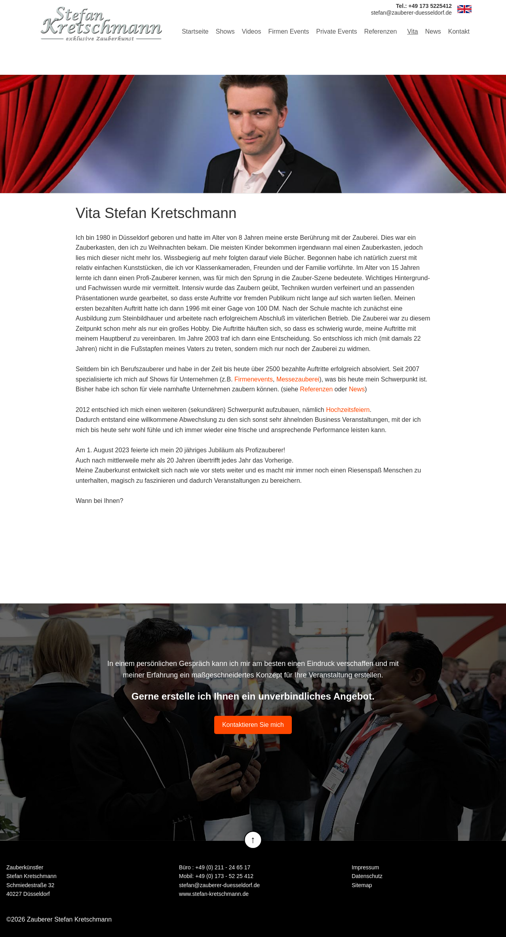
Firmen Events (288, 31)
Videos (251, 31)
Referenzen (380, 31)
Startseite (195, 31)
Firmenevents (253, 379)
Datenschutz (367, 876)
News (433, 31)
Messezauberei (298, 379)
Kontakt (459, 31)
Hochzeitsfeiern (347, 409)
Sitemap (362, 885)
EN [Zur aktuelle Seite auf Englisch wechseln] (464, 9)
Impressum (365, 867)
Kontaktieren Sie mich (253, 724)
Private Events (336, 31)
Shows (225, 31)
